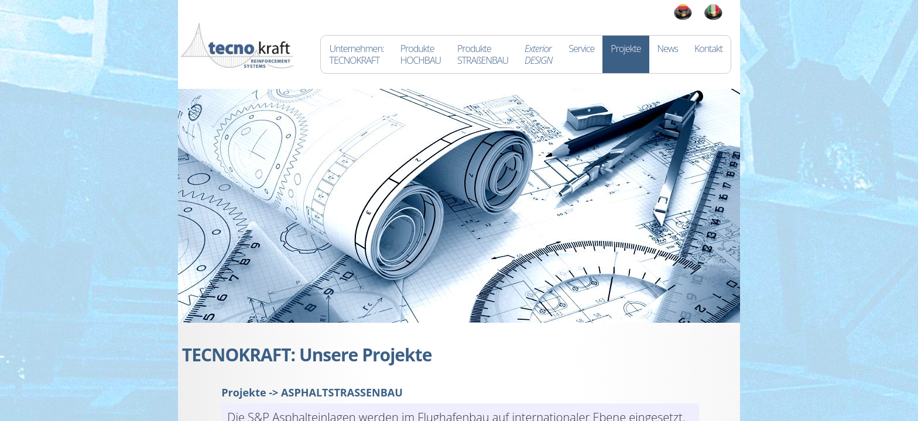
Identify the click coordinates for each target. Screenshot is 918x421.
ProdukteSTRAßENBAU (482, 54)
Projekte (625, 54)
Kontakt (708, 54)
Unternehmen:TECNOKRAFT (356, 54)
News (667, 54)
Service (581, 54)
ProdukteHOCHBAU (420, 54)
